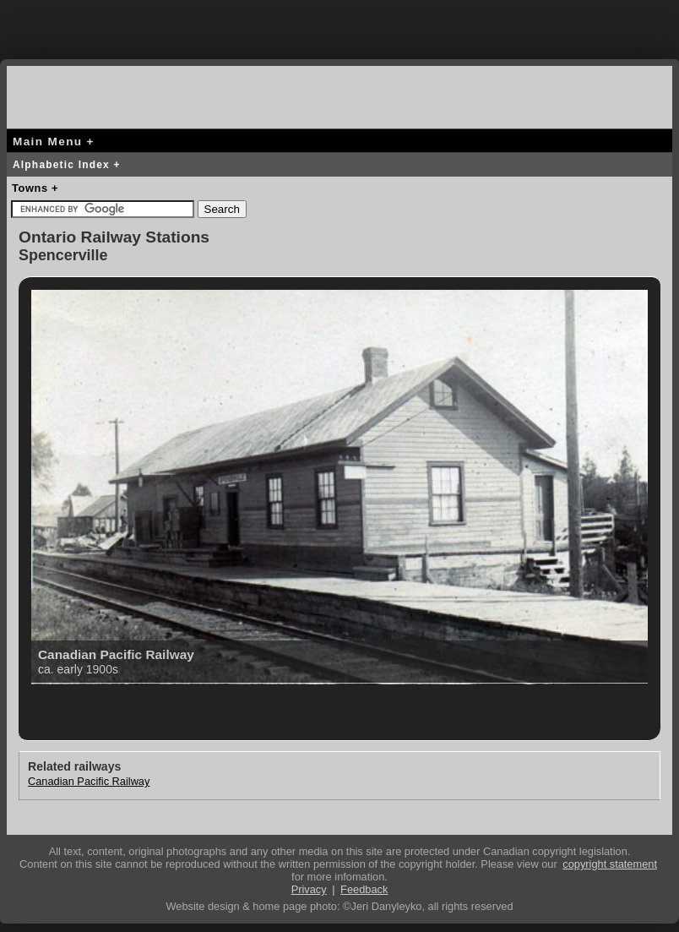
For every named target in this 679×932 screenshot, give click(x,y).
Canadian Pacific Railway (88, 781)
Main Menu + (54, 141)
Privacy (309, 889)
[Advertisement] (339, 25)
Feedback (364, 889)
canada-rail (74, 94)
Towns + (35, 188)
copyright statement (609, 864)
